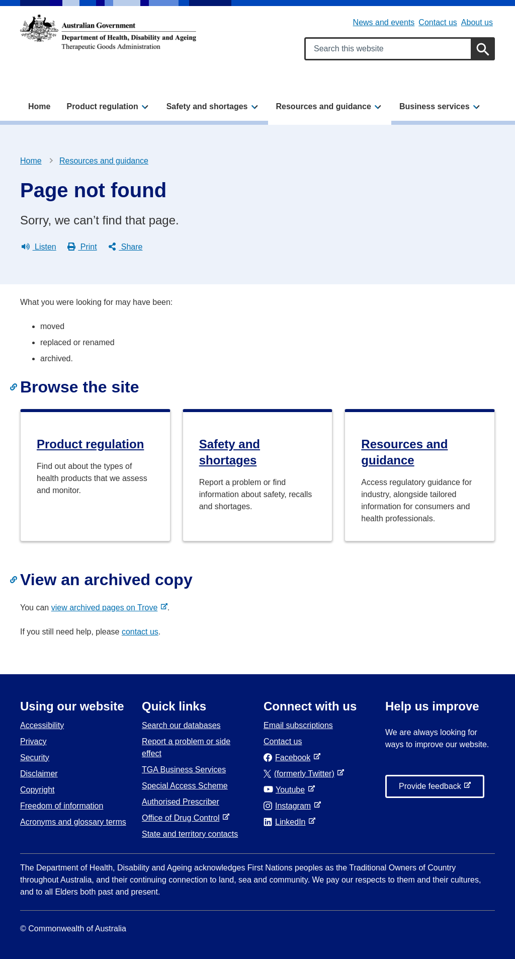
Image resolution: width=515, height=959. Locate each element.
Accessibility (42, 725)
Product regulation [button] (102, 106)
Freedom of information (61, 806)
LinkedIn (286, 822)
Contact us (437, 22)
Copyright (37, 789)
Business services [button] (434, 106)
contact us (140, 631)
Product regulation (90, 444)
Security (34, 757)
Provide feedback (432, 789)
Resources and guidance (103, 160)
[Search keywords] (399, 48)
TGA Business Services (184, 769)
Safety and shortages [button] (207, 106)
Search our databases (181, 725)
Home (39, 106)
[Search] (483, 48)
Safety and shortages (229, 452)
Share (125, 247)
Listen (39, 247)
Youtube (286, 789)
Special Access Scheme (185, 785)
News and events (384, 22)
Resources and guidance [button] (323, 106)
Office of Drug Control (182, 818)
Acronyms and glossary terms (73, 822)
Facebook (289, 757)
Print (82, 247)
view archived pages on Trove (106, 607)
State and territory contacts (190, 834)
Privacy (33, 741)
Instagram (289, 806)
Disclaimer (39, 773)
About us (477, 22)
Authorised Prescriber (180, 801)
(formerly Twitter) (301, 773)
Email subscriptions (298, 725)
